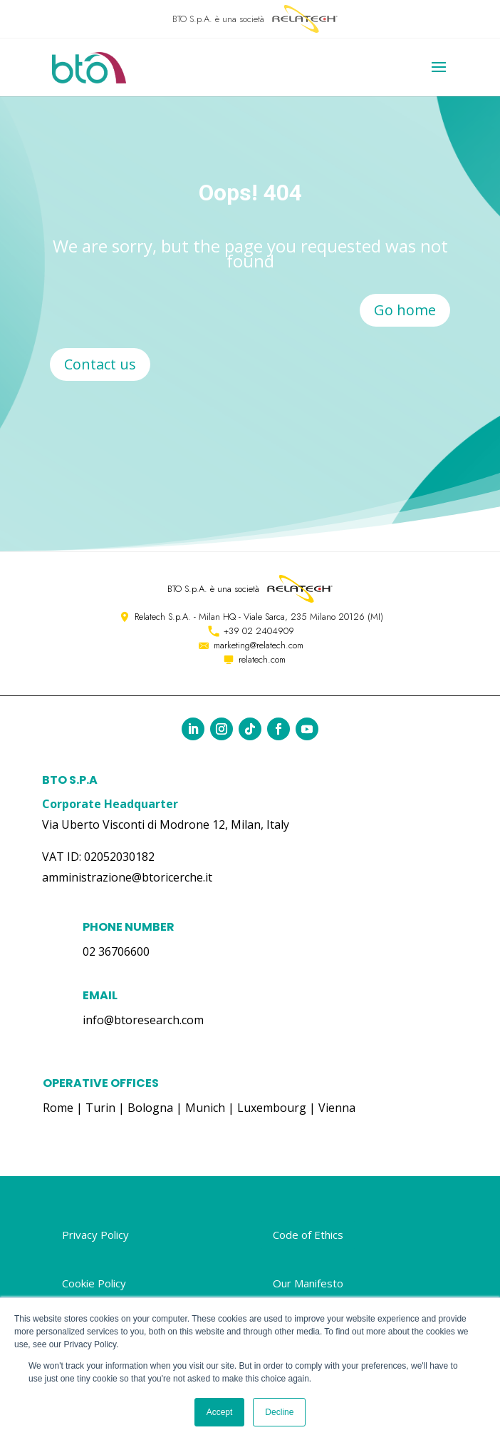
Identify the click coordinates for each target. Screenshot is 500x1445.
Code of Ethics (308, 1234)
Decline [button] (279, 1412)
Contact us (100, 364)
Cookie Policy (94, 1283)
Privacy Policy (95, 1234)
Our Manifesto (308, 1283)
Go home (405, 310)
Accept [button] (220, 1412)
